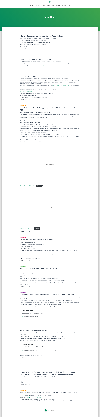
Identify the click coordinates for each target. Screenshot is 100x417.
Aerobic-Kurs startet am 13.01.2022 (33, 330)
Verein (48, 5)
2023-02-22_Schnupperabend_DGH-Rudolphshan (27, 185)
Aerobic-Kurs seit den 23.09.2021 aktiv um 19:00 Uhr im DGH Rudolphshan (48, 393)
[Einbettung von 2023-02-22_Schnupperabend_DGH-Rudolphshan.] (50, 164)
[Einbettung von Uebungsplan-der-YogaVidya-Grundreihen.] (50, 207)
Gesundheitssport (40, 5)
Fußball (32, 5)
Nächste (52, 410)
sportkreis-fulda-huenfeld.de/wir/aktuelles (61, 85)
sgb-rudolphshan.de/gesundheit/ (26, 91)
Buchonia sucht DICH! (28, 76)
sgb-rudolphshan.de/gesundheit (37, 65)
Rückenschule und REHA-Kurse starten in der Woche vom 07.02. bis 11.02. (48, 295)
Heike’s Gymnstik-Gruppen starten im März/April (39, 268)
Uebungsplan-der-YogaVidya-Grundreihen (26, 228)
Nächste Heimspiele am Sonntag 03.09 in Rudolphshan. (41, 36)
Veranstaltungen (56, 5)
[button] (44, 5)
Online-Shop (64, 5)
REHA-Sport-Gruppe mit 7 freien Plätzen (35, 59)
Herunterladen (39, 185)
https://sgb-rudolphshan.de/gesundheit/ (34, 378)
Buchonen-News (23, 57)
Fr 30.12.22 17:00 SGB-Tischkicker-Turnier (36, 240)
